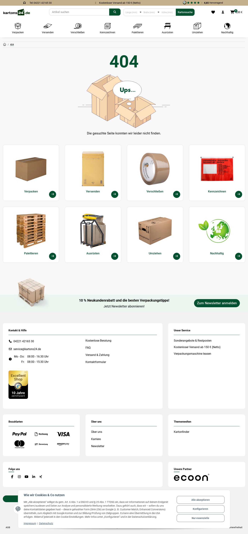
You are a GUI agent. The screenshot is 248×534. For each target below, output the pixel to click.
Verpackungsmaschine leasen (192, 353)
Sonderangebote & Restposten (193, 340)
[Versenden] (114, 194)
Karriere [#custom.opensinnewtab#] (96, 439)
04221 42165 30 (23, 341)
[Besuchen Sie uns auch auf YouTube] (26, 477)
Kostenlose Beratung (98, 340)
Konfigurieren (200, 508)
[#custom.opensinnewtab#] (203, 3)
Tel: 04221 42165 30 (41, 2)
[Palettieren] (52, 256)
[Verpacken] (52, 194)
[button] (222, 12)
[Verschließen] (176, 194)
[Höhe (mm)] (167, 12)
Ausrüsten (92, 253)
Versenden (93, 191)
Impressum (30, 523)
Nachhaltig (217, 253)
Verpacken (31, 191)
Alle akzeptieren (200, 499)
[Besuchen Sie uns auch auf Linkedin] (33, 477)
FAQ (88, 347)
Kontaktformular (95, 362)
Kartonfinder (181, 432)
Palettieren (31, 253)
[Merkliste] (213, 12)
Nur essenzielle (200, 518)
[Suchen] (79, 12)
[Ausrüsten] (114, 256)
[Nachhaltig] (238, 256)
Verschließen (155, 191)
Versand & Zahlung (97, 355)
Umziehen (155, 253)
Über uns (96, 432)
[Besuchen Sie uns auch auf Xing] (40, 477)
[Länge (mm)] (132, 12)
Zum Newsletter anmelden (217, 303)
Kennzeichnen (217, 191)
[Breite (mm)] (149, 12)
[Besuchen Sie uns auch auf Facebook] (12, 477)
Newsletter (97, 446)
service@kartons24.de (27, 349)
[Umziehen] (176, 256)
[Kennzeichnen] (238, 194)
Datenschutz (46, 523)
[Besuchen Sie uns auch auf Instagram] (19, 477)
